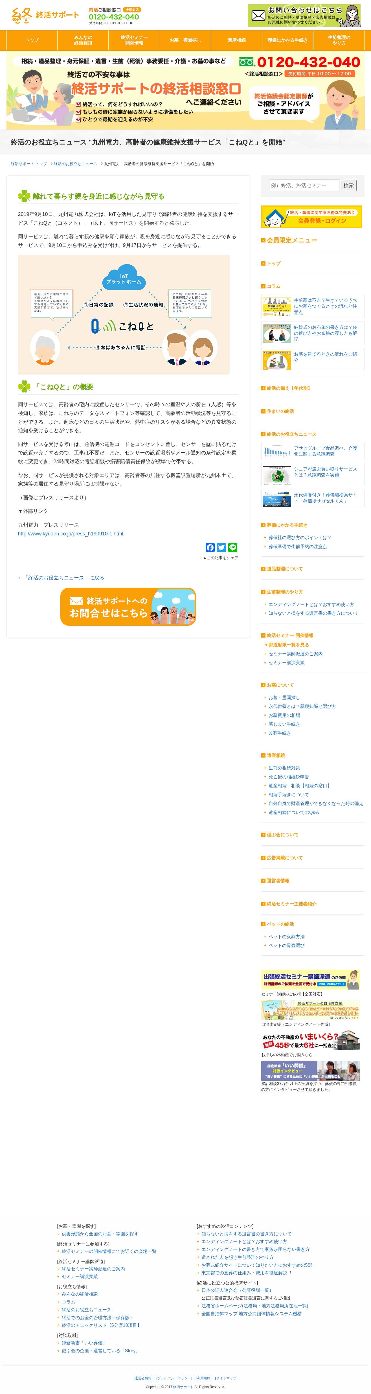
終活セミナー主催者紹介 (292, 903)
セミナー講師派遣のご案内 (296, 653)
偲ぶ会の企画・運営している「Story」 (101, 1350)
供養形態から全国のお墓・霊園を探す (100, 1233)
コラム (273, 286)
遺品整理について (285, 568)
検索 (349, 185)
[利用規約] (203, 1378)
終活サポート (45, 16)
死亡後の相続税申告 (289, 776)
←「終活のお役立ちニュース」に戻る (61, 578)
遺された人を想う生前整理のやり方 (237, 1257)
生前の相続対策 (284, 767)
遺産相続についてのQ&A (294, 812)
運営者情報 (278, 880)
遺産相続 (237, 40)
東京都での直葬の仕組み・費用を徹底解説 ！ (247, 1272)
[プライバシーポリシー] (174, 1378)
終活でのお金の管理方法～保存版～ (98, 1317)
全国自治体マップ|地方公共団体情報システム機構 (251, 1313)
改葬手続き (280, 733)
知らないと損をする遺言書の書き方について (314, 613)
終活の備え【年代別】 (289, 388)
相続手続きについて (289, 794)
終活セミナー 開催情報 (290, 635)
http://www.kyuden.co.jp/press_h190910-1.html (70, 534)
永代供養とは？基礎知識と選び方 (302, 706)
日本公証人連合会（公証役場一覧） (237, 1290)
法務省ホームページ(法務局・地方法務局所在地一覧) (254, 1305)
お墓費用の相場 (284, 715)
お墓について (280, 685)
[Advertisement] (310, 1160)
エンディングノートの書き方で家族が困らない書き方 (255, 1249)
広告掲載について (285, 857)
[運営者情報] (143, 1378)
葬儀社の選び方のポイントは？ (300, 537)
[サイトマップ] (226, 1378)
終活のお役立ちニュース (292, 434)
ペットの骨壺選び (287, 945)
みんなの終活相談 (83, 40)
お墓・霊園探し (185, 40)
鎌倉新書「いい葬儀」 (84, 1342)
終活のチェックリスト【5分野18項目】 (102, 1325)
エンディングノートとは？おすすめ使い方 (311, 604)
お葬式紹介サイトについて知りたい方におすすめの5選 (256, 1265)
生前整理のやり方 (339, 40)
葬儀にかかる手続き (287, 40)
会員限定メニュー (292, 240)
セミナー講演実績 (287, 662)
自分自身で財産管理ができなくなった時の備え (316, 803)
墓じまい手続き (284, 723)
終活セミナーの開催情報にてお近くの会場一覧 (109, 1251)
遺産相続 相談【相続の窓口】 (300, 785)
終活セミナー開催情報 (134, 40)
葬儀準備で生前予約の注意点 (298, 546)
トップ (32, 40)
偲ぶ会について (282, 834)
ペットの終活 (280, 924)
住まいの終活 (280, 411)
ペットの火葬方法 (287, 936)
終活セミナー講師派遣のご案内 (93, 1268)
